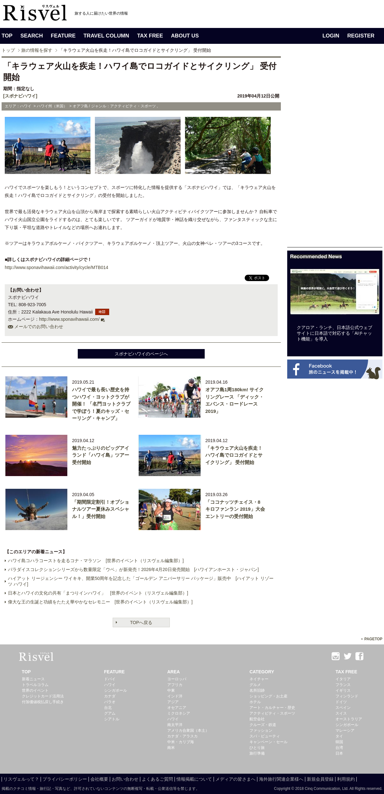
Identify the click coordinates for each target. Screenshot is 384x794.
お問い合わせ (125, 779)
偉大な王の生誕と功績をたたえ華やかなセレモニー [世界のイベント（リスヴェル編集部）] (100, 601)
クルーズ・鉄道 (262, 725)
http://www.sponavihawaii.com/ (69, 319)
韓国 (339, 742)
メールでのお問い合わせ (38, 326)
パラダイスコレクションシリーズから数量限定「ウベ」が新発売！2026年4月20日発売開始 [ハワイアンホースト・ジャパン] (133, 569)
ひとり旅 (257, 747)
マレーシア (344, 730)
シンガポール (115, 690)
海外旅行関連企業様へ (281, 779)
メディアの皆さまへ (235, 779)
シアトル (111, 719)
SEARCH (31, 36)
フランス (343, 685)
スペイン (343, 707)
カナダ (110, 696)
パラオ (110, 702)
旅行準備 (257, 753)
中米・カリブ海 (180, 742)
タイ (339, 736)
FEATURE (63, 36)
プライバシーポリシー (65, 779)
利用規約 (346, 779)
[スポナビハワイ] (20, 95)
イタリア (343, 679)
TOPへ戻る (141, 622)
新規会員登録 (320, 779)
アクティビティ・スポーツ (272, 713)
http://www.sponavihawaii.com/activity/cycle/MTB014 (56, 267)
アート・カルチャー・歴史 (272, 707)
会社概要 (99, 779)
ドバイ (110, 679)
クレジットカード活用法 (43, 696)
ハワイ (110, 685)
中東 (171, 690)
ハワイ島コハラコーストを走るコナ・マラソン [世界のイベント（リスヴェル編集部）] (96, 560)
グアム (110, 713)
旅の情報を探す (36, 50)
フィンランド (346, 696)
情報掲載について (194, 779)
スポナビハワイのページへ (141, 353)
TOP (7, 36)
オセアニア (176, 707)
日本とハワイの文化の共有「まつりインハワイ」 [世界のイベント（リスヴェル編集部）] (98, 593)
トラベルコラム (35, 685)
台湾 (339, 747)
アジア (173, 702)
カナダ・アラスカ (182, 736)
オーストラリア (348, 719)
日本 (339, 753)
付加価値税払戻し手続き (43, 702)
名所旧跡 (257, 690)
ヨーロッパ (176, 679)
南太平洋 (174, 725)
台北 (108, 707)
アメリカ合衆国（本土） (188, 730)
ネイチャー (258, 679)
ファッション (260, 730)
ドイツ (341, 702)
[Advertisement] (334, 152)
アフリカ (174, 685)
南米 (171, 747)
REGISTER (360, 36)
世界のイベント (35, 690)
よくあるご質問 (157, 779)
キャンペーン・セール (268, 742)
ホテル (255, 702)
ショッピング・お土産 (268, 696)
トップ (8, 50)
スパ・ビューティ (264, 736)
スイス (341, 713)
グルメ (255, 685)
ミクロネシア (178, 713)
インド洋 (174, 696)
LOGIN (330, 36)
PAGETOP (373, 639)
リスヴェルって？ (21, 779)
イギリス (343, 690)
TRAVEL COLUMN (106, 36)
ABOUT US (185, 36)
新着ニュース (33, 679)
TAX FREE (150, 36)
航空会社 (257, 719)
